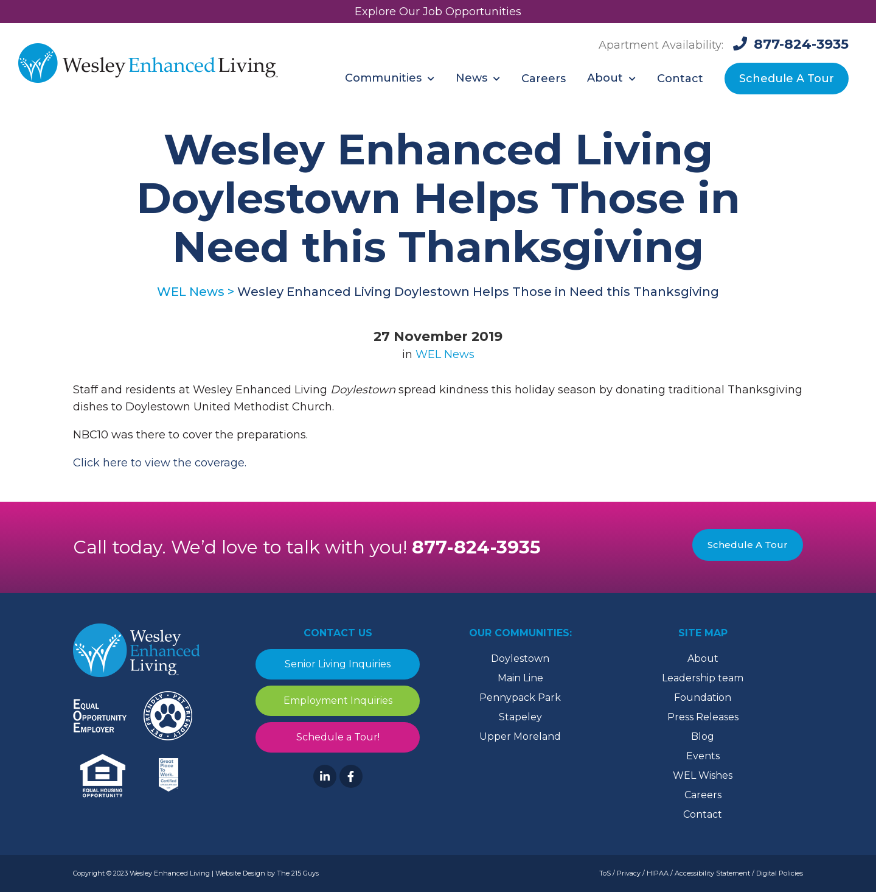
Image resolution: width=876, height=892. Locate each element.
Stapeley (520, 717)
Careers (702, 795)
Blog (702, 736)
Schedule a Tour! (338, 737)
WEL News (444, 354)
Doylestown (520, 658)
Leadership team (702, 678)
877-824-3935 (476, 547)
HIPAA (658, 873)
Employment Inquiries (337, 700)
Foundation (702, 697)
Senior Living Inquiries (338, 664)
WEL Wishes (702, 775)
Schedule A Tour (747, 544)
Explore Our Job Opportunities (438, 11)
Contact (702, 814)
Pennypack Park (520, 697)
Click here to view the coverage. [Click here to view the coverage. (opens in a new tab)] (159, 462)
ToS (605, 873)
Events (703, 756)
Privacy (629, 873)
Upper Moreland (520, 736)
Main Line (520, 678)
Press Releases (703, 717)
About (702, 658)
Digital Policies (779, 873)
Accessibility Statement (712, 873)
